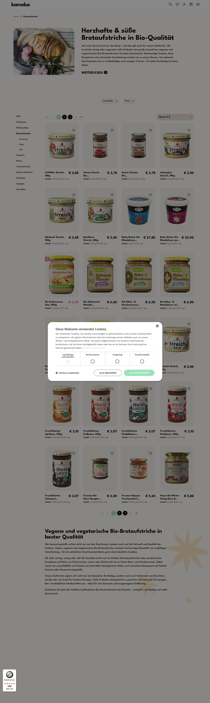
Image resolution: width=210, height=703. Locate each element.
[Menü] (14, 671)
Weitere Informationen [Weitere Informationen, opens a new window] (94, 347)
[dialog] (105, 351)
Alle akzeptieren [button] (139, 372)
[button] (67, 373)
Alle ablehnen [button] (107, 372)
